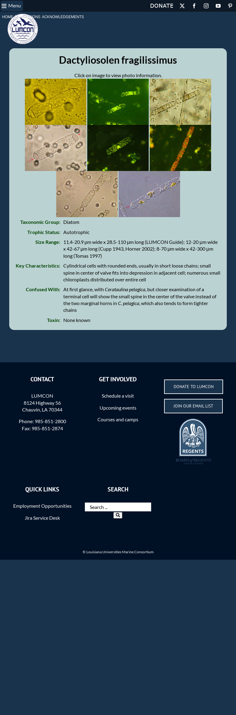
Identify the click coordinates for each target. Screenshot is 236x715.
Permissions (27, 17)
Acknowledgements (63, 17)
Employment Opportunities (42, 506)
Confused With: (43, 289)
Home (7, 17)
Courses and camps (117, 419)
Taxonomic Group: (40, 222)
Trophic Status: (43, 232)
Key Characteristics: (38, 265)
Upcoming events (118, 408)
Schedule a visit (118, 396)
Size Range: (47, 242)
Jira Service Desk (42, 518)
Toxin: (53, 320)
